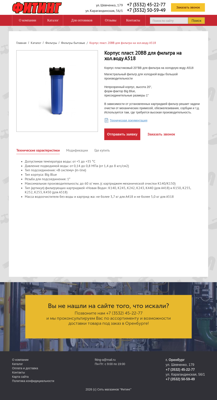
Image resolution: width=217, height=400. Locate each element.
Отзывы (110, 20)
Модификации (77, 150)
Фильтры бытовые (73, 43)
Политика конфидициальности (33, 381)
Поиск (196, 20)
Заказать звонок (188, 7)
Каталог (53, 20)
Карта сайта (20, 376)
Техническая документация (128, 120)
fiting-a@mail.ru (105, 359)
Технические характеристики (38, 150)
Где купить (102, 150)
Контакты (133, 20)
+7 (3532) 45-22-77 (146, 5)
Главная (21, 43)
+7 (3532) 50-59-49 (146, 10)
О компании (27, 20)
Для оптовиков (81, 20)
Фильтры (51, 43)
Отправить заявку (122, 134)
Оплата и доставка (25, 368)
